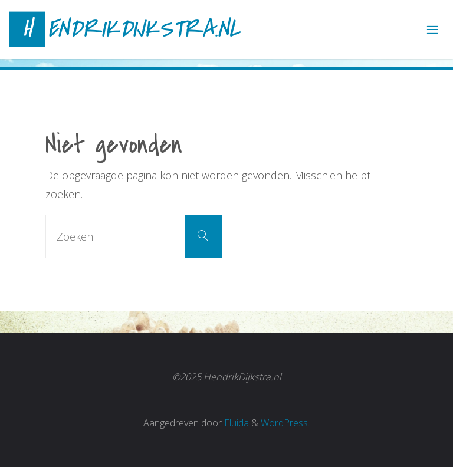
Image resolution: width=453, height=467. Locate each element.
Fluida (235, 422)
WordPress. (285, 422)
